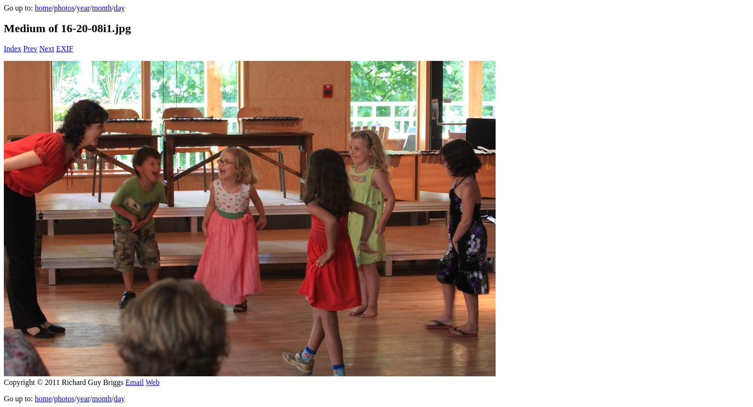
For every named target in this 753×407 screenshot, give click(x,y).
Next (46, 49)
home (43, 8)
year (83, 8)
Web (152, 382)
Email (134, 382)
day (119, 8)
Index (12, 49)
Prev (30, 49)
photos (64, 8)
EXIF (64, 49)
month (102, 8)
